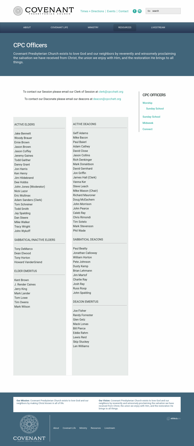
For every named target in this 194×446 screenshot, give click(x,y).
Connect (148, 129)
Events (111, 11)
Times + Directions (92, 11)
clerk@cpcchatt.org (111, 91)
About (27, 27)
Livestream (158, 27)
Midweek (148, 123)
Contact (123, 11)
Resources (124, 27)
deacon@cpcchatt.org (107, 99)
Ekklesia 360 (173, 418)
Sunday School (155, 108)
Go (149, 11)
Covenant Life (59, 27)
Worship (147, 103)
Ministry (93, 27)
